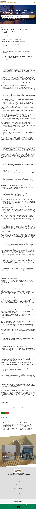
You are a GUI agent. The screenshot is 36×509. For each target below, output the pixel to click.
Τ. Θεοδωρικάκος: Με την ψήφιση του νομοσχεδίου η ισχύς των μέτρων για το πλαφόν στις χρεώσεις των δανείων (26, 425)
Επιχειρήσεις (19, 12)
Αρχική (4, 12)
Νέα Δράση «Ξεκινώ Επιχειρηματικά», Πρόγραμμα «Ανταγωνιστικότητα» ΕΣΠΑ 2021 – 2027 (17, 29)
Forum (18, 490)
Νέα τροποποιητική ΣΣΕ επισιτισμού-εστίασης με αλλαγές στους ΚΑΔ (13, 41)
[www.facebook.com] (16, 407)
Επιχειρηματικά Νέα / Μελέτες (11, 12)
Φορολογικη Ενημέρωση (11, 18)
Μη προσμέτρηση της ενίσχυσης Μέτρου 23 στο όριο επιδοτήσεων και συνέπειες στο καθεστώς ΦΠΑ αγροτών (27, 421)
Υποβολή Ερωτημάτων (18, 488)
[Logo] (18, 471)
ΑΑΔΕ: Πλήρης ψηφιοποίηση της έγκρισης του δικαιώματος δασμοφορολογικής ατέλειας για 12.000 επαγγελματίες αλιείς (10, 425)
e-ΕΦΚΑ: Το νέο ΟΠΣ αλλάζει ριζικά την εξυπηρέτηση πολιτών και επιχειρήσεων (15, 49)
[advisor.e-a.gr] (22, 407)
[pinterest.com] (18, 407)
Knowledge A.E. (20, 501)
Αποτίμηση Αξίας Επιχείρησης (18, 486)
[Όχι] (34, 507)
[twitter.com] (14, 407)
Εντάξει (18, 507)
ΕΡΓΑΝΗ (7, 402)
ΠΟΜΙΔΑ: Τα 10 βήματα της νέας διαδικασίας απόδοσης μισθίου (12, 39)
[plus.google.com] (20, 407)
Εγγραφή (18, 496)
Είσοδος (18, 495)
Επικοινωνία (18, 481)
